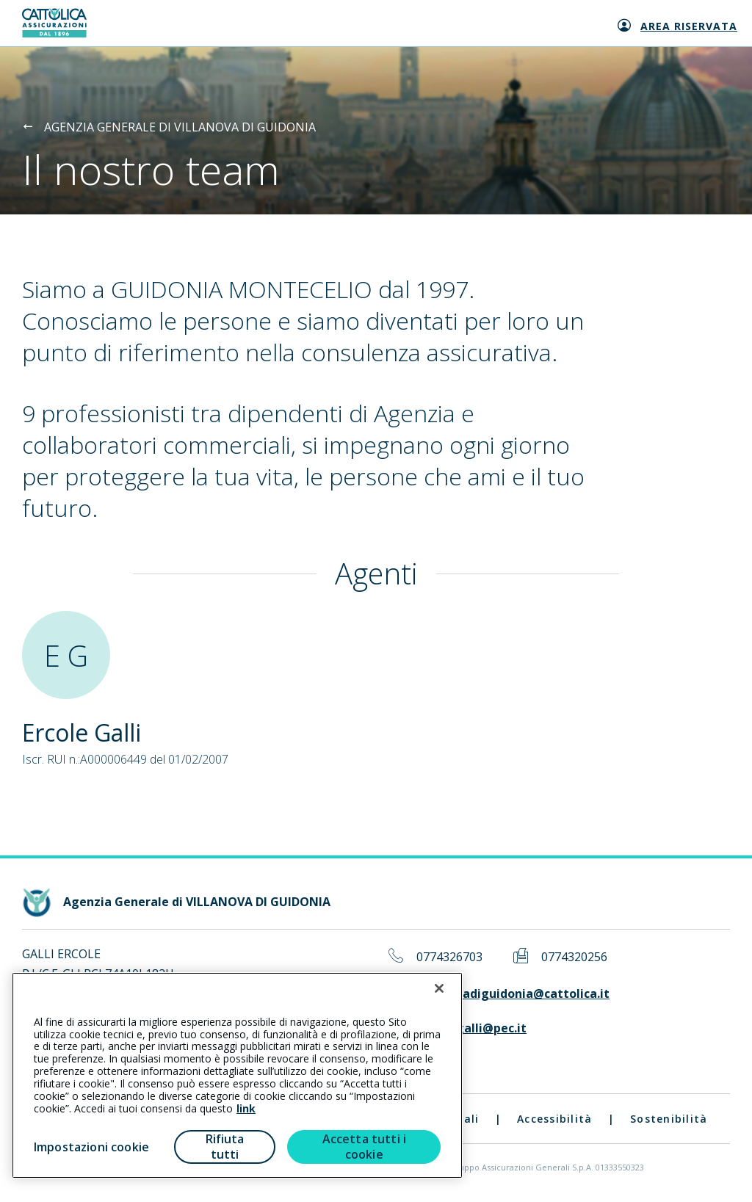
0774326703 (449, 957)
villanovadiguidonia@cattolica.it (513, 994)
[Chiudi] (439, 988)
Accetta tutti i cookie (364, 1146)
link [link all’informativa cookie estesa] (246, 1108)
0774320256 (574, 957)
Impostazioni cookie (91, 1147)
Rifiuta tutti (225, 1146)
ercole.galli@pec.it (471, 1028)
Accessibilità (554, 1119)
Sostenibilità (668, 1119)
